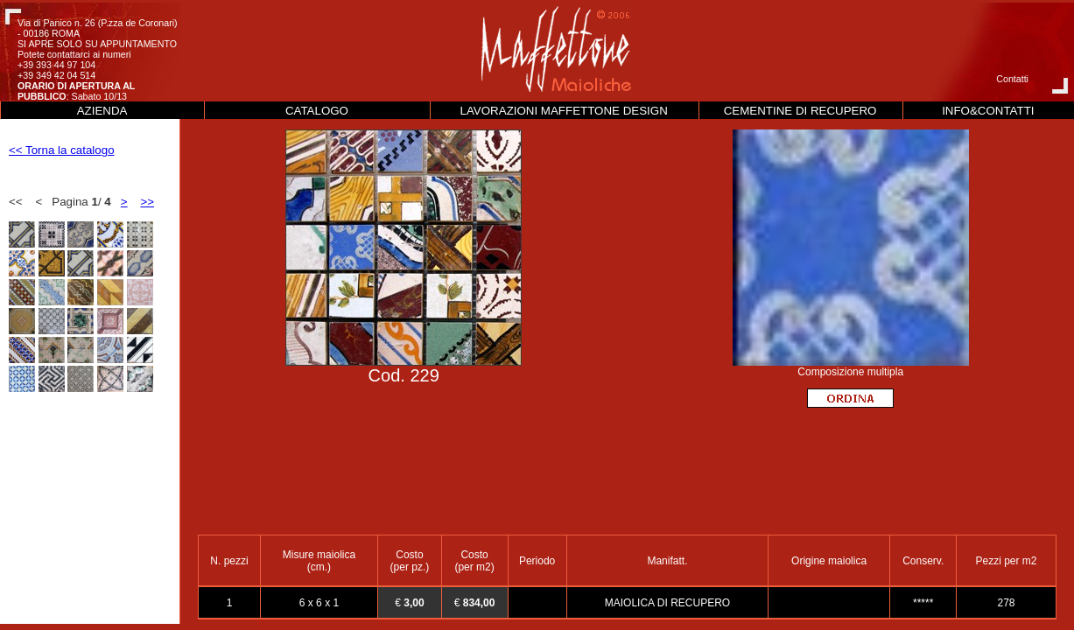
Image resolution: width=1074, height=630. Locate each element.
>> (147, 201)
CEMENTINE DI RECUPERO (800, 110)
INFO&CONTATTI (988, 110)
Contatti (1012, 79)
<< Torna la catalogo (62, 150)
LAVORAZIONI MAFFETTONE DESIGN (564, 110)
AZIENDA (102, 110)
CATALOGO (316, 110)
